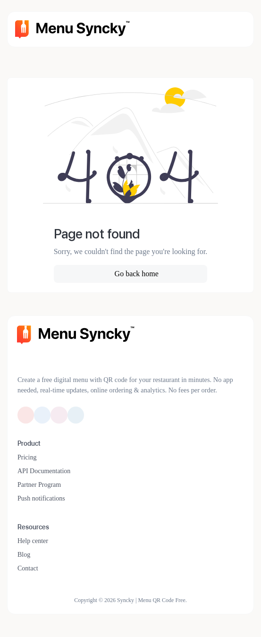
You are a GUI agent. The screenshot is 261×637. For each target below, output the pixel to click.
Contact (27, 568)
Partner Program (39, 484)
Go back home (136, 274)
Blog (23, 554)
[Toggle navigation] (233, 29)
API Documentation (43, 471)
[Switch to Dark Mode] (38, 361)
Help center (32, 540)
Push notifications (41, 498)
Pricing (26, 457)
